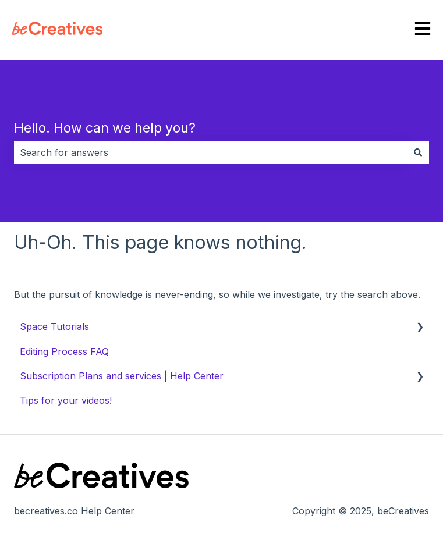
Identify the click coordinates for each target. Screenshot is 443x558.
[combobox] (210, 152)
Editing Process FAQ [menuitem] (64, 351)
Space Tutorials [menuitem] (54, 326)
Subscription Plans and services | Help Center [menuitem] (122, 376)
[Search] (418, 152)
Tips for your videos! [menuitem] (66, 400)
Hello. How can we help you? (105, 128)
